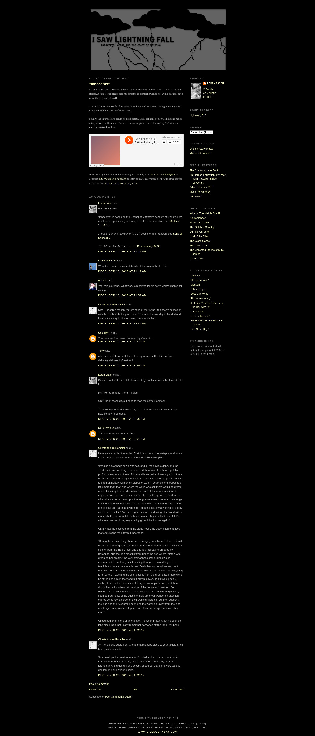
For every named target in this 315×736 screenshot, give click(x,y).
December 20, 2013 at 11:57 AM (122, 295)
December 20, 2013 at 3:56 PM (121, 418)
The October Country (202, 227)
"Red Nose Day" (199, 329)
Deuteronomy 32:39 (148, 246)
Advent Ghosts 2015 (201, 187)
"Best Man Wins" (199, 293)
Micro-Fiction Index (201, 153)
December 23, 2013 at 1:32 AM (121, 675)
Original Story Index (201, 148)
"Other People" (198, 289)
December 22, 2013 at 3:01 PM (121, 438)
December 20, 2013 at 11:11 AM (122, 251)
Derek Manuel (106, 427)
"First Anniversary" (200, 298)
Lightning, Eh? (198, 115)
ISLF (162, 174)
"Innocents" (99, 84)
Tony (101, 350)
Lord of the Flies (199, 236)
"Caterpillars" (197, 311)
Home (137, 689)
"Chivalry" (195, 275)
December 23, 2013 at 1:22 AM (121, 630)
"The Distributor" (199, 280)
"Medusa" (195, 284)
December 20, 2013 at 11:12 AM (122, 271)
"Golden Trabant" (200, 316)
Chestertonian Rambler (111, 304)
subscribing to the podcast (112, 178)
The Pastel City (198, 245)
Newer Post (96, 689)
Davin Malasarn (107, 260)
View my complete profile (209, 93)
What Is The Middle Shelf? (205, 213)
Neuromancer (198, 217)
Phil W (102, 280)
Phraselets (196, 196)
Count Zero (196, 258)
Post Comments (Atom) (118, 696)
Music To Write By (200, 191)
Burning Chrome (199, 231)
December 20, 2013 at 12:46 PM (122, 323)
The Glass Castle (200, 240)
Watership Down (199, 222)
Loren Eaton (105, 203)
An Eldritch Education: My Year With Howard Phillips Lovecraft (208, 178)
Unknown (103, 332)
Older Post (177, 689)
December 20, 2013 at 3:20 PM (121, 365)
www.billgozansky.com (157, 731)
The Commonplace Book (204, 170)
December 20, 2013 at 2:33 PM (121, 341)
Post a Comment (99, 683)
